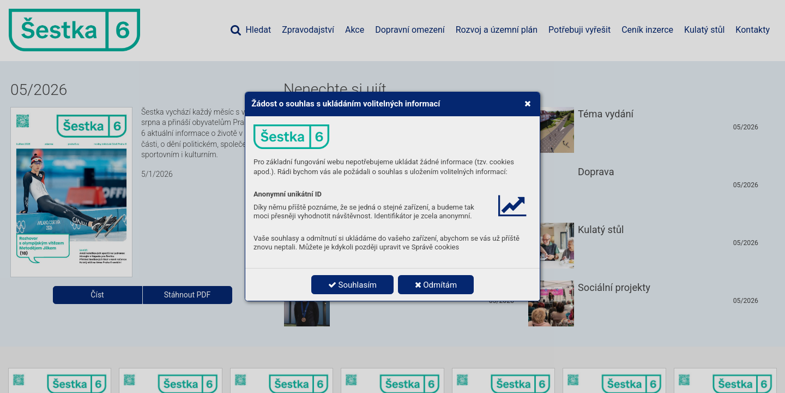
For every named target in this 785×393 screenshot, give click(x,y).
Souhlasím (352, 285)
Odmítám (436, 285)
